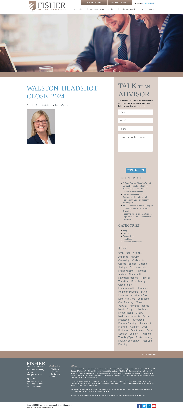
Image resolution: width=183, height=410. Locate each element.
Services (111, 9)
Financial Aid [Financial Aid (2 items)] (135, 274)
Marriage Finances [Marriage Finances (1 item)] (139, 305)
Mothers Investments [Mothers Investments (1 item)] (129, 316)
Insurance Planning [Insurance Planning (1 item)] (128, 291)
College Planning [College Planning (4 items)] (127, 263)
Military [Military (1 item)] (139, 312)
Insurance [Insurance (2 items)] (143, 288)
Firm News (127, 239)
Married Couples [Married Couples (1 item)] (126, 309)
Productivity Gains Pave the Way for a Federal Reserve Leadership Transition (138, 208)
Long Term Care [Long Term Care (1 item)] (126, 298)
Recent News (128, 236)
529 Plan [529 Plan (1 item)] (137, 253)
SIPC (144, 395)
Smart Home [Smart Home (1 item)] (137, 330)
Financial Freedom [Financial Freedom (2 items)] (128, 277)
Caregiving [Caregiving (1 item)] (124, 260)
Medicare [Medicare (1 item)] (143, 309)
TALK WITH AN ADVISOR (94, 3)
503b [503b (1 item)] (121, 253)
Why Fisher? (79, 9)
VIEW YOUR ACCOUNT (120, 3)
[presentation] (136, 160)
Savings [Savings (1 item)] (134, 326)
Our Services (55, 374)
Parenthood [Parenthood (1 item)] (138, 319)
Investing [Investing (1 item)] (123, 295)
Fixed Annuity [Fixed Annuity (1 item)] (138, 281)
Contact (151, 9)
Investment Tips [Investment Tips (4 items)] (139, 295)
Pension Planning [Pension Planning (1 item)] (127, 323)
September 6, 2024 (44, 105)
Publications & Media (128, 9)
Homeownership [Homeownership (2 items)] (126, 288)
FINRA (139, 395)
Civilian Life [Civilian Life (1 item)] (138, 260)
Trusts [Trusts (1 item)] (139, 337)
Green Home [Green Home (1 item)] (125, 284)
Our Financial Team (96, 9)
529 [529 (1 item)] (128, 253)
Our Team (54, 371)
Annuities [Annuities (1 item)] (123, 256)
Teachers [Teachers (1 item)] (146, 333)
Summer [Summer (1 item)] (134, 333)
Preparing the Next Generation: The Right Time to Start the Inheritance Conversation (138, 217)
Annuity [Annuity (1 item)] (135, 256)
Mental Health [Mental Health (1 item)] (125, 312)
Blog (143, 9)
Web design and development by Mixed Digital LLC (40, 407)
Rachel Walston (61, 105)
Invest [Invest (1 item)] (144, 291)
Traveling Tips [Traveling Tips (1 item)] (125, 337)
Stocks (126, 233)
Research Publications (132, 242)
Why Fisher (55, 369)
